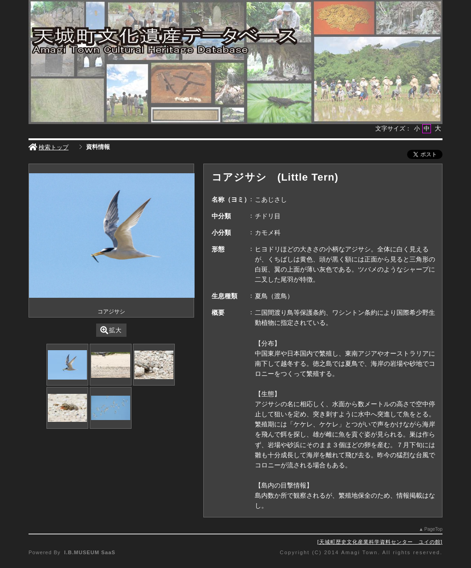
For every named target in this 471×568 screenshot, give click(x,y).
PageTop (433, 529)
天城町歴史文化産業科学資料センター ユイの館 (380, 542)
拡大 (111, 330)
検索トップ (49, 147)
